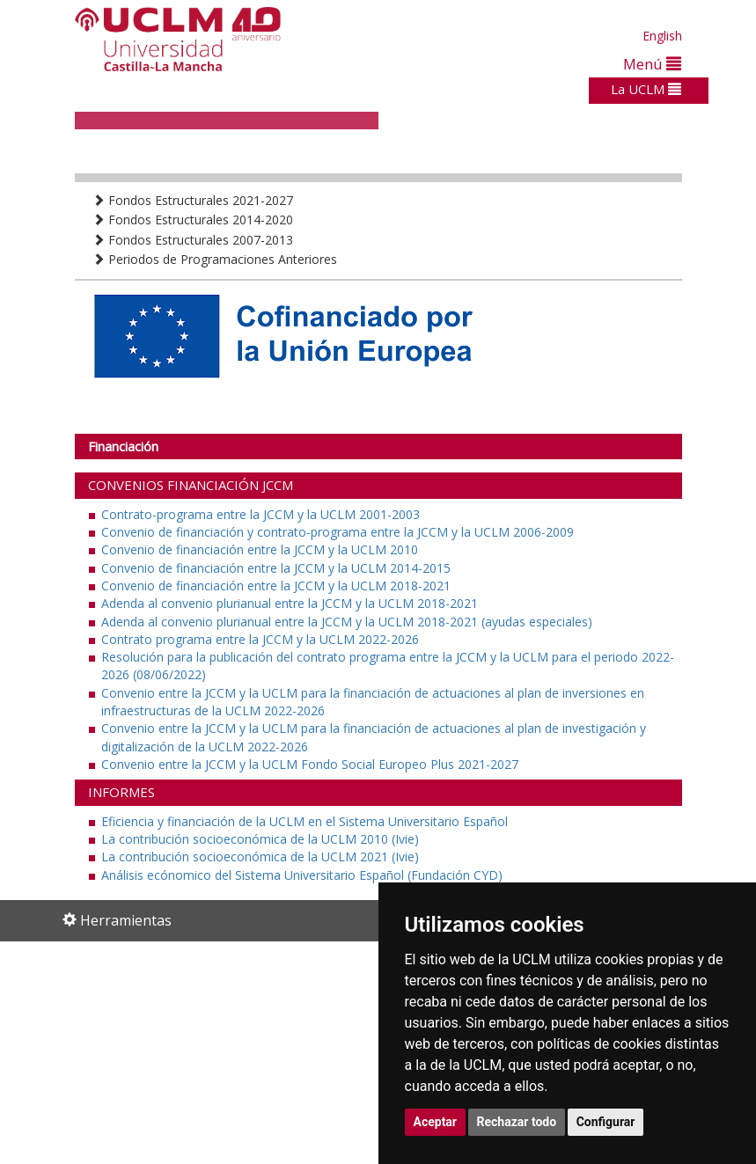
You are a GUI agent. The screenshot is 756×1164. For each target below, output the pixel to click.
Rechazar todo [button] (517, 1122)
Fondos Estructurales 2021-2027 (192, 200)
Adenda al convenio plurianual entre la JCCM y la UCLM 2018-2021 (289, 603)
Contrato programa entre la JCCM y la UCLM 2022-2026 (260, 639)
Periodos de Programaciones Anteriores (214, 259)
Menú (652, 64)
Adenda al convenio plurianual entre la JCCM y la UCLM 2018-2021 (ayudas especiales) (346, 621)
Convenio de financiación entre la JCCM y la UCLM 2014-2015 (276, 568)
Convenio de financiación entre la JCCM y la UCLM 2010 (259, 549)
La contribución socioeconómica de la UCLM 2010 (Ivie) (260, 839)
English (662, 35)
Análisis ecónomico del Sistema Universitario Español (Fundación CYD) (302, 875)
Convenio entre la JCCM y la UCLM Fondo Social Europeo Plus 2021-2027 (309, 764)
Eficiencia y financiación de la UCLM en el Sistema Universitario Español (304, 821)
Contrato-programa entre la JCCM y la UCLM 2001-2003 (260, 514)
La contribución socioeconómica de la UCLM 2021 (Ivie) (260, 856)
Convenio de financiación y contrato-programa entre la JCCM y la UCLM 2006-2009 (337, 531)
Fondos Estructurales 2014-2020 (192, 219)
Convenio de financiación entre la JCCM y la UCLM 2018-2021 (276, 585)
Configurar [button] (605, 1122)
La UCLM (646, 89)
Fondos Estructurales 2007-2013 (192, 239)
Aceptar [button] (436, 1122)
